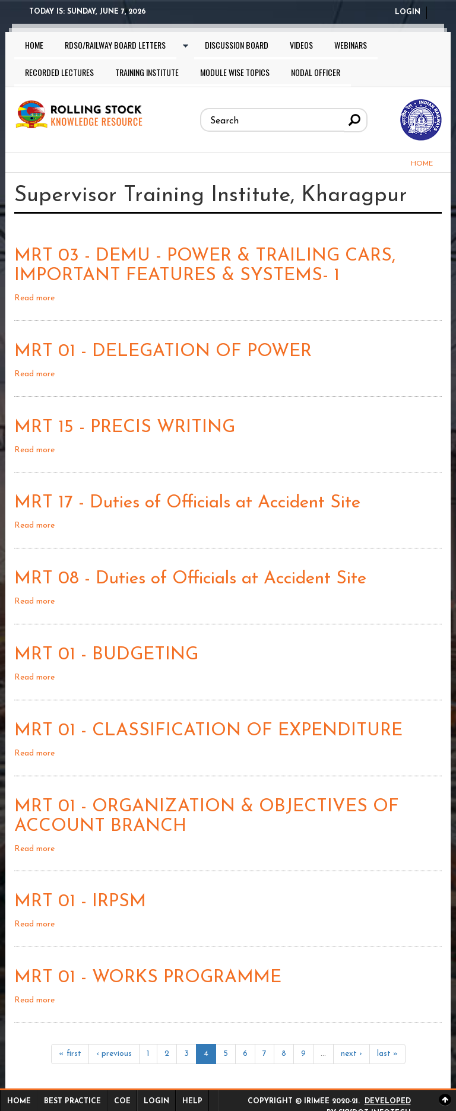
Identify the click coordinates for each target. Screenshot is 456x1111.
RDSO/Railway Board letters (115, 45)
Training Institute (147, 72)
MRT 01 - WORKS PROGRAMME (147, 978)
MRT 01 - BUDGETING (106, 655)
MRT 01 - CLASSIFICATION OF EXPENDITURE (208, 731)
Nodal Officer (315, 72)
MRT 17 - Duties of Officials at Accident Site (187, 503)
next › (351, 1053)
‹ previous (114, 1053)
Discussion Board (236, 45)
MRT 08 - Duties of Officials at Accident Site (190, 579)
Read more (34, 298)
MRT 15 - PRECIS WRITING (124, 427)
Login (407, 12)
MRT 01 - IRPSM (80, 902)
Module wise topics (235, 72)
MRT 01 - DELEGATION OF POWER (163, 351)
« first (70, 1053)
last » (387, 1053)
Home (34, 45)
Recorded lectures (59, 72)
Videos (301, 45)
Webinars (350, 45)
